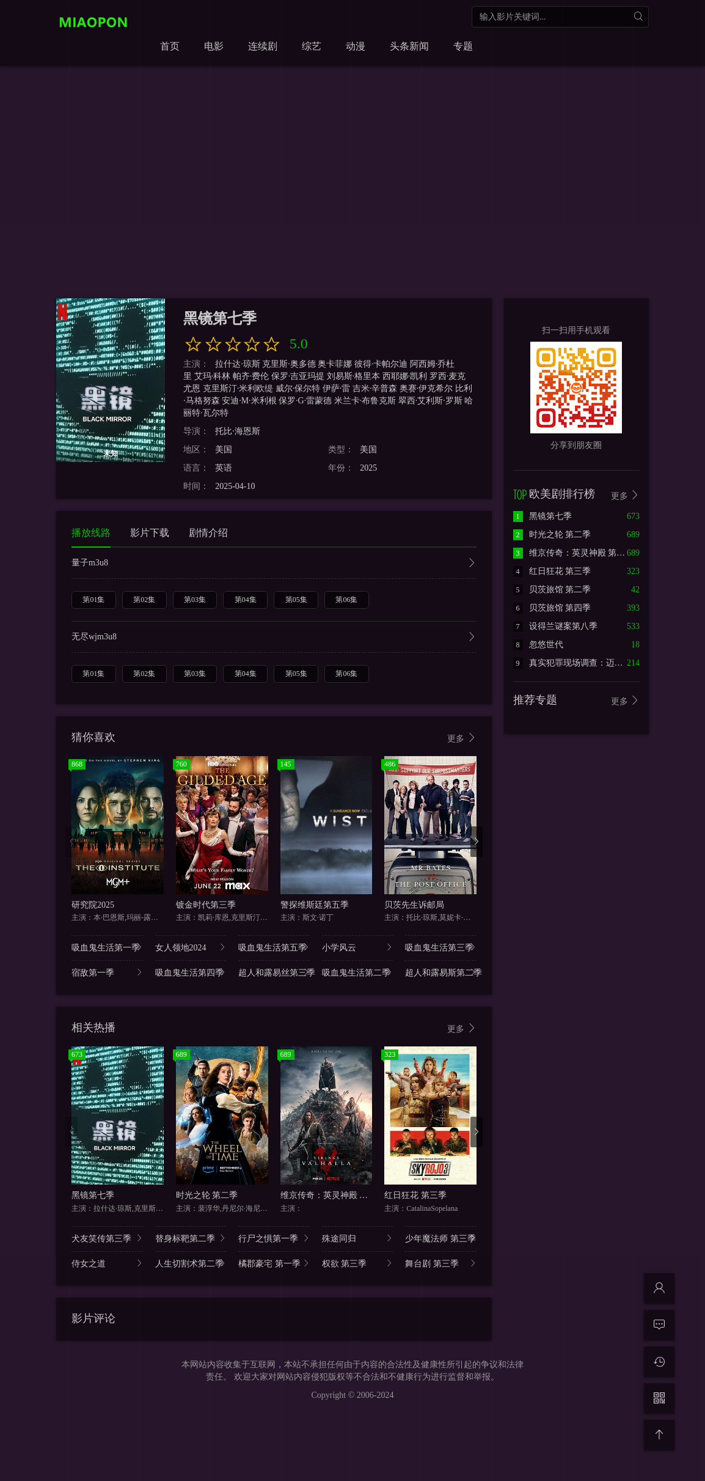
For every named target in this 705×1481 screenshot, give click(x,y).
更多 (462, 738)
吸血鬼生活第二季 (357, 972)
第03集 (195, 599)
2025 (368, 467)
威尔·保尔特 (298, 388)
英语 (223, 467)
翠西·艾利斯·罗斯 (430, 400)
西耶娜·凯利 (405, 376)
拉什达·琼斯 (237, 364)
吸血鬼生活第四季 (191, 972)
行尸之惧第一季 (274, 1238)
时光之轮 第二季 (207, 1195)
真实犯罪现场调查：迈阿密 (572, 662)
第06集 (346, 599)
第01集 (93, 599)
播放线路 (91, 532)
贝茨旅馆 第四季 (552, 607)
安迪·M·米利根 (249, 400)
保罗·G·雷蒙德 (305, 400)
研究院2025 (92, 905)
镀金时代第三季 (206, 905)
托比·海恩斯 (237, 431)
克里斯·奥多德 (289, 364)
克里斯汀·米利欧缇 (238, 388)
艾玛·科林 (212, 376)
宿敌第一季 (107, 972)
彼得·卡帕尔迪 (381, 364)
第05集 (296, 599)
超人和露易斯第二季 (441, 972)
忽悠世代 (538, 644)
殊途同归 (357, 1238)
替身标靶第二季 (191, 1238)
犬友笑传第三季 (107, 1238)
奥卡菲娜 (335, 364)
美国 (223, 449)
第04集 (246, 599)
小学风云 (357, 947)
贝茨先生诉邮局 (414, 905)
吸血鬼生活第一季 (107, 947)
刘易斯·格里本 (354, 376)
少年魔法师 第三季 (441, 1238)
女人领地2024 (191, 947)
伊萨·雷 (337, 388)
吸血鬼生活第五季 (274, 947)
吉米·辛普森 (375, 388)
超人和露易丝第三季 (274, 972)
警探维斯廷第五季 (314, 905)
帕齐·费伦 (251, 376)
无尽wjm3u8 (274, 638)
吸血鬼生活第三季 (441, 947)
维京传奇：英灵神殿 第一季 (332, 1195)
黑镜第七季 (92, 1195)
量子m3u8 (274, 564)
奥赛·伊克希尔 (426, 388)
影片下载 (149, 532)
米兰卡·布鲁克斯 (365, 400)
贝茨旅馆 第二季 (552, 589)
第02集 (144, 599)
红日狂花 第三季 (415, 1195)
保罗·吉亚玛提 (298, 376)
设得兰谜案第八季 (555, 626)
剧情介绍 (208, 532)
